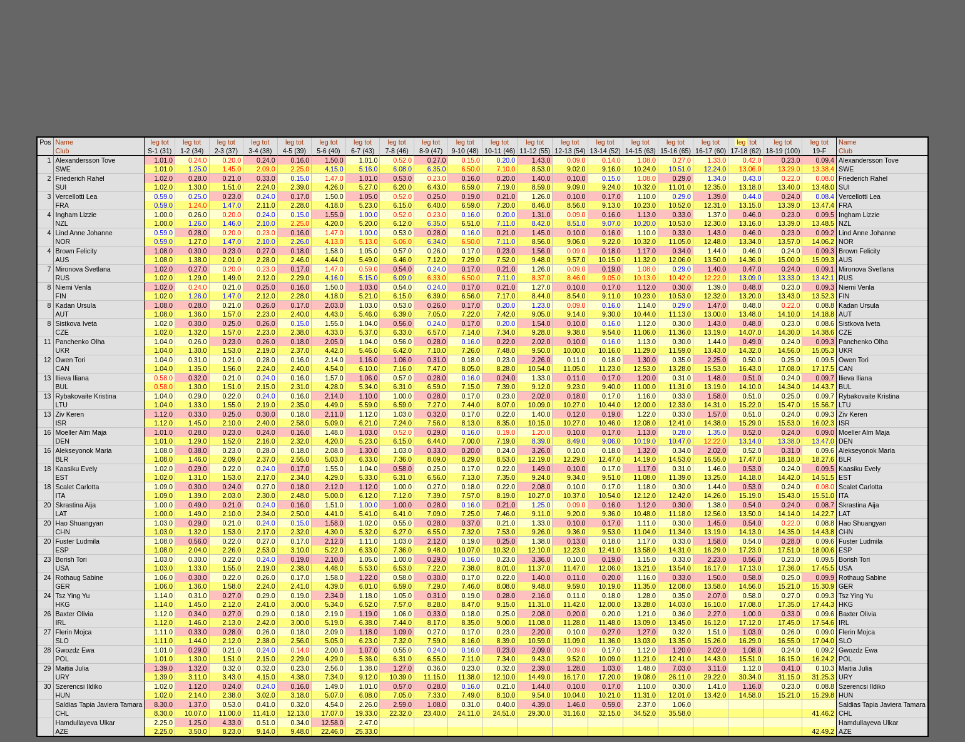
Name (64, 142)
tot (165, 142)
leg (155, 142)
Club (62, 151)
